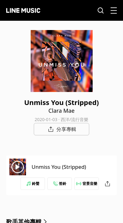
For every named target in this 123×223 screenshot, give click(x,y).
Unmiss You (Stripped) (59, 166)
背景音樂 (86, 183)
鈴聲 (32, 183)
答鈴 (59, 183)
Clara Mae (61, 110)
